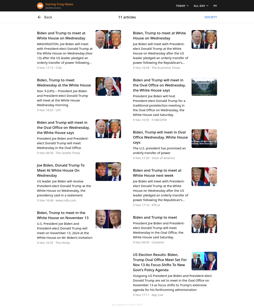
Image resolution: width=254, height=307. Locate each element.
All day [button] (199, 5)
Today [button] (180, 5)
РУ (215, 5)
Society (211, 17)
